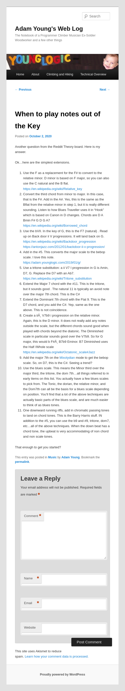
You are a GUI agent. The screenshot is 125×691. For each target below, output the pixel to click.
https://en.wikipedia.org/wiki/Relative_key (52, 189)
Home (20, 74)
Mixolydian (67, 357)
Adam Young (70, 457)
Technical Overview (93, 74)
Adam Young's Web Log (49, 28)
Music (52, 457)
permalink (22, 462)
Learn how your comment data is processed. (57, 656)
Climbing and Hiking (59, 74)
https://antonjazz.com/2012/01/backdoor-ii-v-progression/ (64, 247)
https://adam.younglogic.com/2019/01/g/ (52, 262)
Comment (32, 516)
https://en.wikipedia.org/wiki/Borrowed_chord (55, 225)
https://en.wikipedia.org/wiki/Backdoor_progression (59, 241)
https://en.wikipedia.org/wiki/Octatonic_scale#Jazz (59, 352)
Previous (23, 89)
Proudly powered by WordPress (62, 674)
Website (30, 627)
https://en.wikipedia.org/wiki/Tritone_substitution (57, 278)
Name (31, 578)
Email (31, 603)
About (35, 74)
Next (105, 89)
